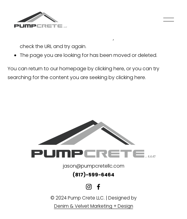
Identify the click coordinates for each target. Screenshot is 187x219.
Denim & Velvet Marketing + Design (93, 206)
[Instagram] (89, 187)
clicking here (109, 68)
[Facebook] (98, 187)
